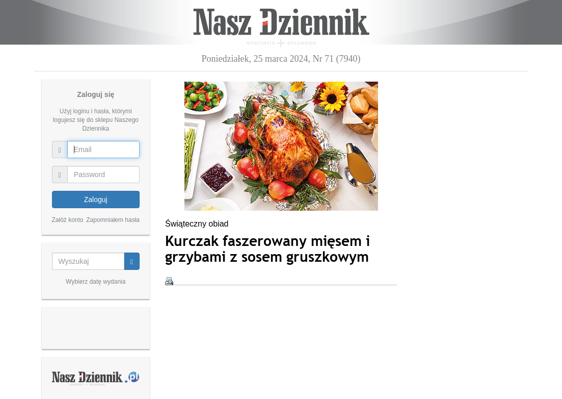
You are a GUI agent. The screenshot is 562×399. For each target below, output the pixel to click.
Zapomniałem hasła (113, 219)
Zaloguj (96, 199)
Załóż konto (68, 219)
